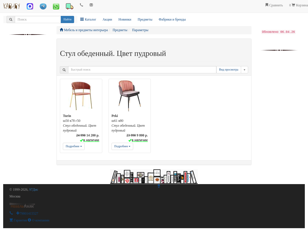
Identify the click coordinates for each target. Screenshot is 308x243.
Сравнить (274, 5)
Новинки (125, 19)
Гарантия (18, 220)
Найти (67, 19)
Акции (107, 19)
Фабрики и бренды (172, 19)
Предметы (145, 19)
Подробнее (74, 146)
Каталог (88, 19)
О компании (38, 220)
